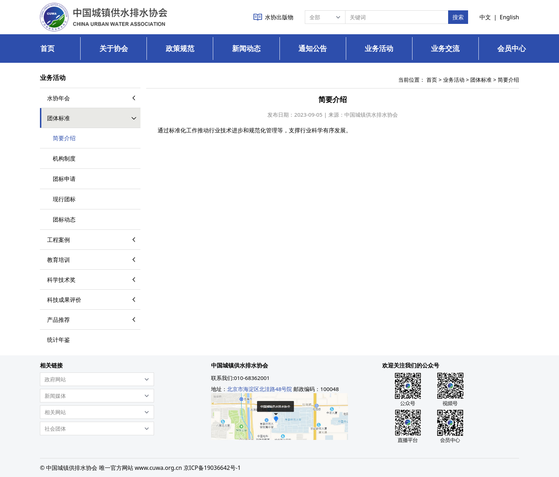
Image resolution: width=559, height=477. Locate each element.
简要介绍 (508, 79)
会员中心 (511, 48)
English (509, 17)
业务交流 (445, 48)
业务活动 (379, 48)
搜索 (458, 17)
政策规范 (180, 48)
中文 (485, 17)
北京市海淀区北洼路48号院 (259, 388)
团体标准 (481, 79)
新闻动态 (246, 48)
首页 (47, 48)
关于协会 (113, 48)
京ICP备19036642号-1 (212, 468)
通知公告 (312, 48)
